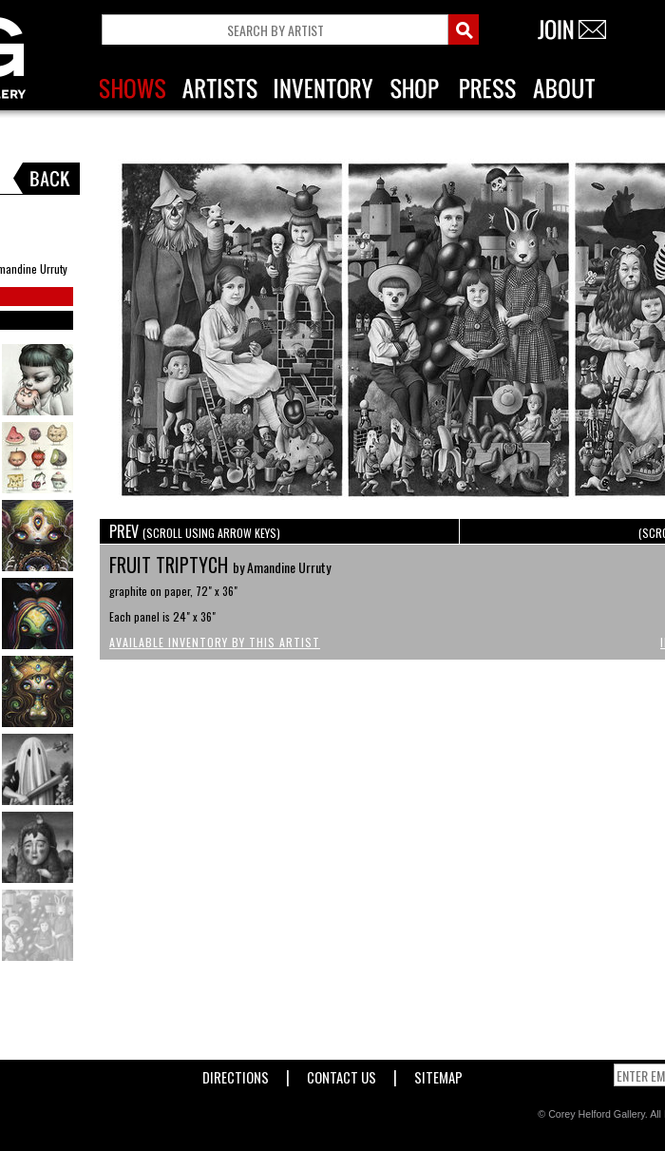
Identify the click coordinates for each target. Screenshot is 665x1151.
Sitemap (438, 1073)
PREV (194, 531)
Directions (235, 1073)
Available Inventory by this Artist (214, 642)
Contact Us (341, 1073)
